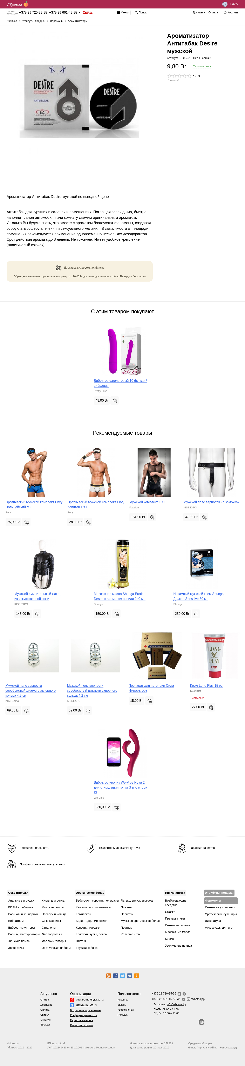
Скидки (87, 12)
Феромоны (56, 21)
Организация (80, 994)
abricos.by (13, 1043)
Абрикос (12, 21)
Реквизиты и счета (81, 1025)
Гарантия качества (81, 1020)
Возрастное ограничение (85, 1010)
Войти (230, 4)
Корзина (122, 999)
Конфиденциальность (83, 1015)
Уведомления (125, 1009)
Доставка (199, 12)
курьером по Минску (90, 267)
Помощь (122, 1014)
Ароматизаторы (77, 21)
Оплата (213, 12)
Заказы (121, 1004)
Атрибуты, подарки (33, 21)
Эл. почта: (170, 1004)
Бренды (45, 1024)
